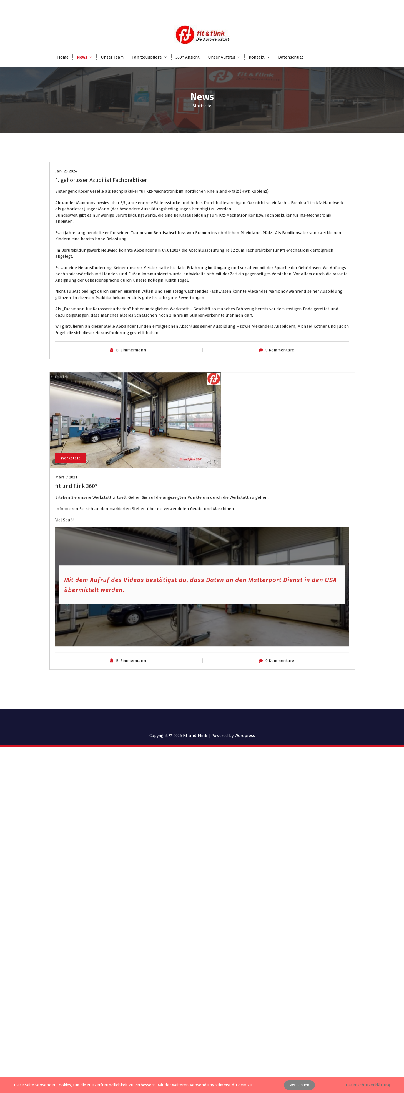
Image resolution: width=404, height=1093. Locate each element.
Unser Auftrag (221, 57)
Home (63, 57)
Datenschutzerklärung (368, 1084)
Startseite (202, 105)
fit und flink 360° (76, 539)
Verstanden (299, 1085)
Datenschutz (290, 57)
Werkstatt (71, 510)
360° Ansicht (187, 57)
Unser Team (112, 57)
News (82, 57)
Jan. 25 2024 (66, 224)
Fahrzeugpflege (147, 57)
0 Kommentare (279, 402)
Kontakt (257, 57)
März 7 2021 (66, 530)
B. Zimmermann (131, 402)
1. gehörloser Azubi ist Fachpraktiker (101, 233)
